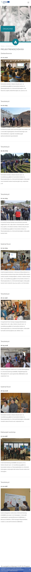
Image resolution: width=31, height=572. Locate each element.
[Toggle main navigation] (28, 2)
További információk (13, 570)
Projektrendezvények (11, 46)
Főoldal (3, 46)
